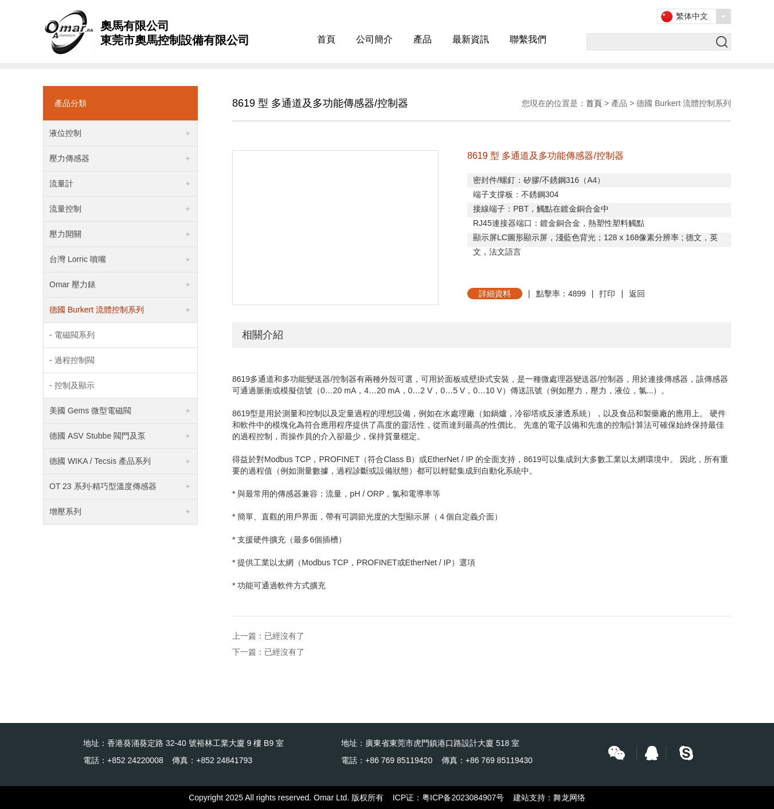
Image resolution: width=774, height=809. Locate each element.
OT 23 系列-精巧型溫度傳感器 (103, 486)
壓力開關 (65, 234)
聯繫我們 (528, 39)
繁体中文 (692, 16)
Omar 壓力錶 (72, 284)
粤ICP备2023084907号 (463, 797)
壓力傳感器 (69, 158)
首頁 (326, 39)
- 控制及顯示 (72, 385)
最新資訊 (470, 39)
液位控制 (65, 133)
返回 (637, 293)
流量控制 (65, 208)
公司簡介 (374, 39)
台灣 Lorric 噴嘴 (77, 259)
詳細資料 (495, 293)
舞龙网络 (569, 797)
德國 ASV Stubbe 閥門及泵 (97, 435)
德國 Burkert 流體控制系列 (96, 309)
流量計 (61, 183)
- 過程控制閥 (72, 360)
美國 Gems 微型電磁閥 (90, 410)
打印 (607, 293)
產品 (422, 39)
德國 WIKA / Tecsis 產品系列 (100, 461)
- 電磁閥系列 (72, 334)
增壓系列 (65, 511)
